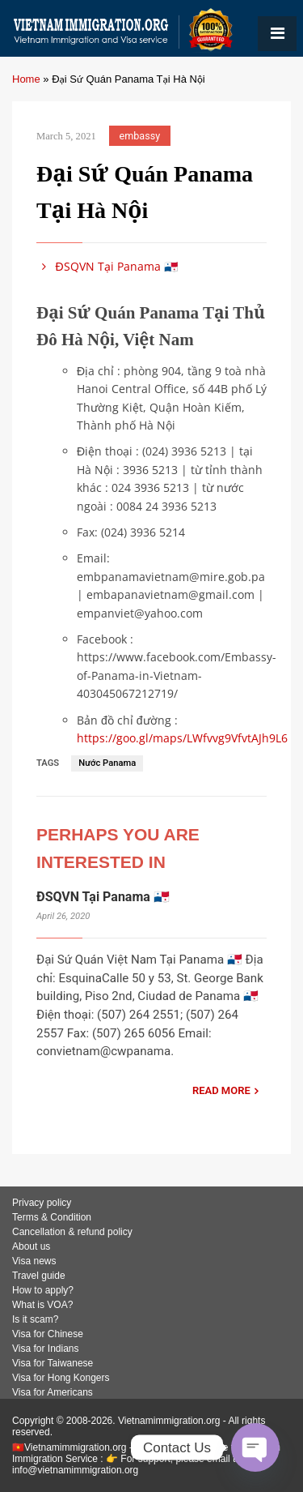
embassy (140, 136)
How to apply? (43, 1290)
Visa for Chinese (47, 1334)
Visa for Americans (52, 1392)
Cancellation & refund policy (72, 1232)
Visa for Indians (45, 1348)
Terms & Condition (51, 1217)
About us (31, 1246)
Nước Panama (107, 763)
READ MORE (221, 1090)
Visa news (34, 1261)
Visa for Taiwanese (52, 1363)
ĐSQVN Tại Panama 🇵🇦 (107, 266)
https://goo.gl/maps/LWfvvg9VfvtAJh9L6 (182, 738)
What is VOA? (42, 1304)
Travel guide (38, 1275)
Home (26, 79)
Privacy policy (41, 1202)
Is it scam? (35, 1319)
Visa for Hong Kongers (61, 1377)
